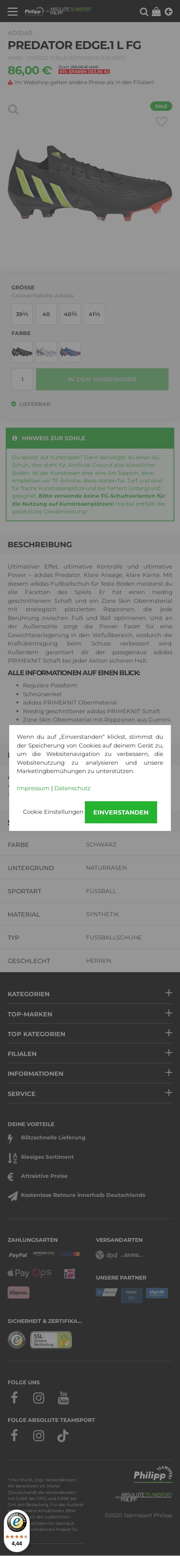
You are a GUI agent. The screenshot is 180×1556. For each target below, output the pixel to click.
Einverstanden (121, 812)
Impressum (33, 788)
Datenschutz (72, 788)
